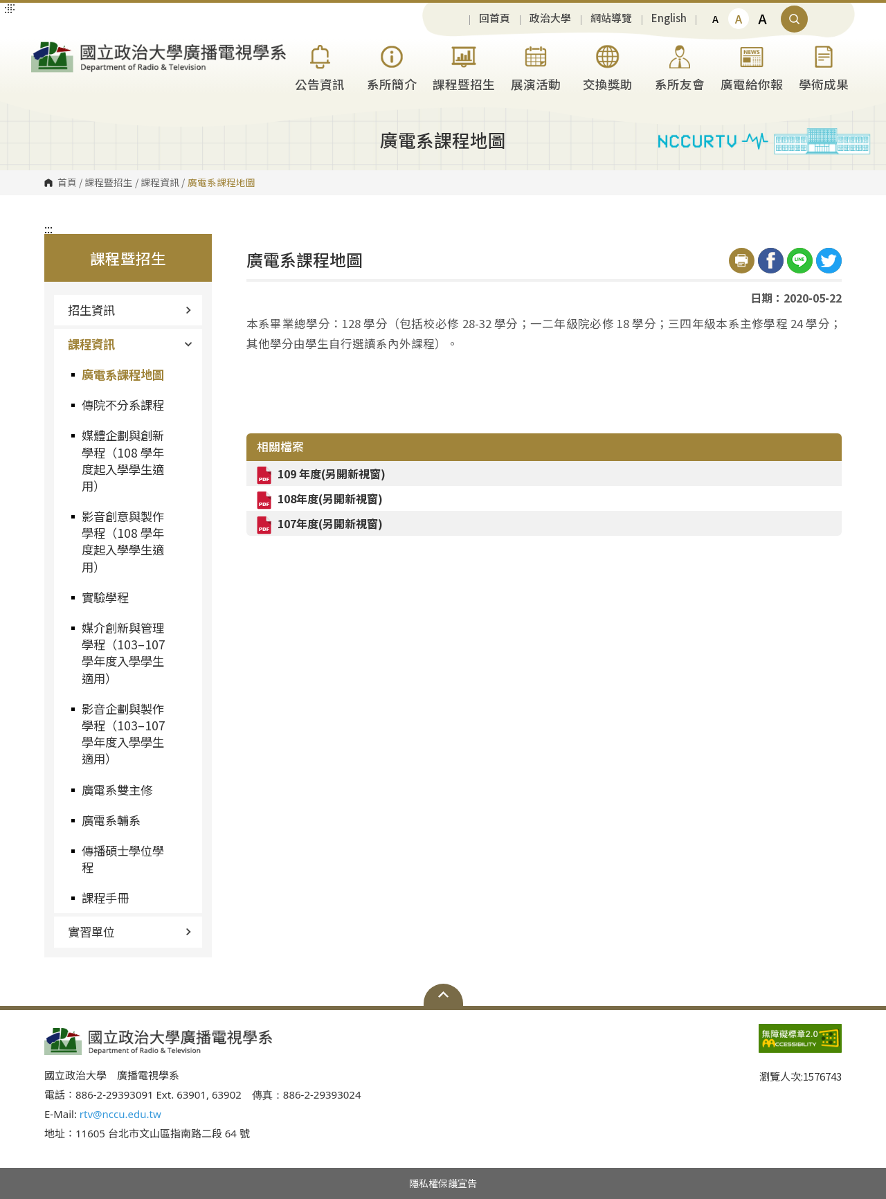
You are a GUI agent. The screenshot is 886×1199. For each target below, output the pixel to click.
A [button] (715, 19)
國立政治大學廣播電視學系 (45, 47)
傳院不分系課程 (123, 404)
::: (48, 228)
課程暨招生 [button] (464, 66)
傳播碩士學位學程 (123, 859)
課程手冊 (105, 897)
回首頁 (494, 18)
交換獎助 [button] (608, 66)
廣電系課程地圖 (123, 374)
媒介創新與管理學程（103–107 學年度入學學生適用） (123, 653)
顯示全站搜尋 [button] (794, 19)
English (669, 18)
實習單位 (130, 931)
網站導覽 (611, 18)
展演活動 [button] (536, 66)
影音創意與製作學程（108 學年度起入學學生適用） (123, 541)
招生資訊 (130, 309)
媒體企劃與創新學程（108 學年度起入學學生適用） (123, 460)
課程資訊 (160, 183)
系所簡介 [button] (392, 66)
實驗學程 (105, 597)
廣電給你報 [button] (752, 66)
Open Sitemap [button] (443, 995)
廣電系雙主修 (117, 789)
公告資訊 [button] (320, 66)
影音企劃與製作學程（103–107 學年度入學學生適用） (123, 734)
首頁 (67, 183)
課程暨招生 (108, 183)
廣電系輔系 (111, 820)
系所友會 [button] (680, 66)
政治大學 (550, 18)
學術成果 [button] (824, 66)
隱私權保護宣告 (443, 1183)
